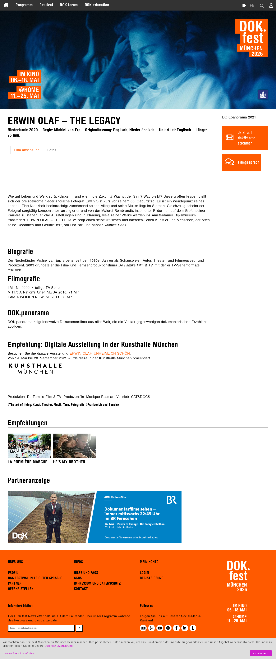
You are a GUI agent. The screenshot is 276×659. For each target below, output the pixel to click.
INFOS (78, 562)
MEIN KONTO (149, 562)
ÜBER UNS (15, 562)
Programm (24, 5)
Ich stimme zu (260, 653)
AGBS (78, 578)
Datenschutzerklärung (59, 645)
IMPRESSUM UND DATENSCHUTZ (97, 583)
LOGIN (144, 573)
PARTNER (15, 583)
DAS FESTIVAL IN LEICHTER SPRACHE (35, 578)
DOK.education (97, 5)
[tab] (27, 150)
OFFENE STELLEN (21, 589)
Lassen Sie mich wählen (18, 653)
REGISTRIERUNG (151, 578)
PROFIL (13, 573)
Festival (46, 5)
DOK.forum (69, 5)
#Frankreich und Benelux (102, 405)
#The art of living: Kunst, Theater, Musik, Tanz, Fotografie (46, 405)
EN (252, 5)
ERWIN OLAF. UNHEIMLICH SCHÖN (100, 353)
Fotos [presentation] (51, 150)
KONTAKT (81, 589)
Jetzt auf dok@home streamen (246, 138)
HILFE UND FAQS (86, 573)
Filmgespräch (248, 162)
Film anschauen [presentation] (27, 150)
